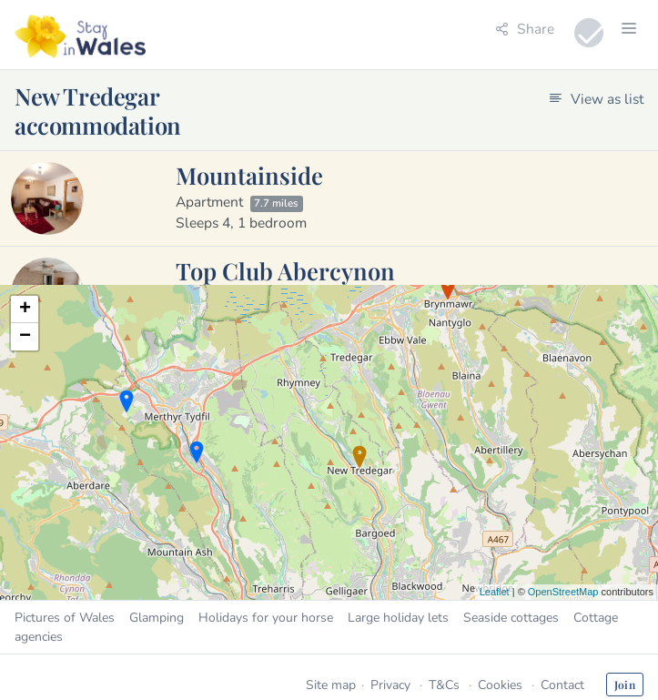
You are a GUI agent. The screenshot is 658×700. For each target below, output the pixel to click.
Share (524, 28)
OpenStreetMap (563, 591)
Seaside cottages (511, 617)
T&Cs (444, 685)
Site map (331, 685)
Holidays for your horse (265, 617)
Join (624, 684)
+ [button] (25, 309)
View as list (596, 98)
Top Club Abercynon (285, 270)
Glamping (156, 617)
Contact (562, 685)
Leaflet (495, 591)
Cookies (500, 685)
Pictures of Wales (65, 617)
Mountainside (249, 174)
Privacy (390, 685)
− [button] (25, 336)
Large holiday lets (398, 617)
